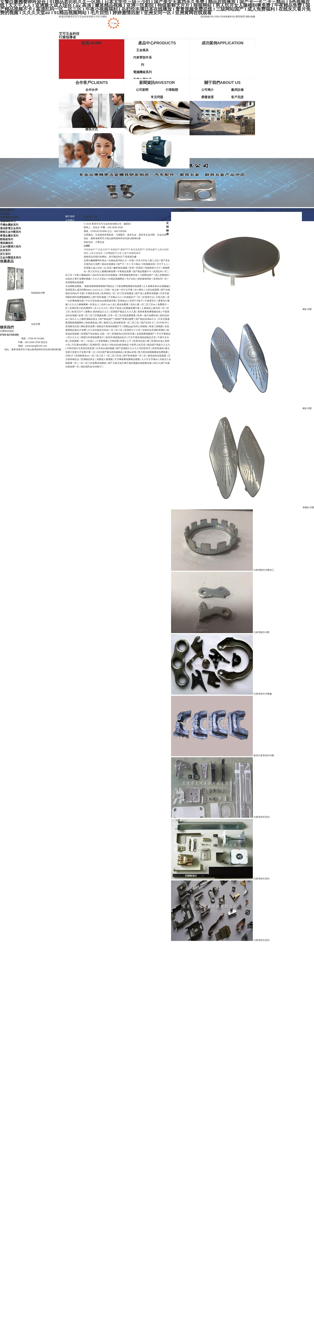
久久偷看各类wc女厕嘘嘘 (156, 286)
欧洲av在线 (131, 352)
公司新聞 (142, 89)
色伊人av (106, 304)
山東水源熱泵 (96, 253)
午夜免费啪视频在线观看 (129, 286)
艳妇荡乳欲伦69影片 (91, 366)
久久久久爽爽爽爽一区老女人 (85, 304)
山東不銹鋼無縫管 (131, 253)
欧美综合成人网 (141, 341)
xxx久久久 (98, 289)
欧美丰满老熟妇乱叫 (116, 337)
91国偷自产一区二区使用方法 (139, 297)
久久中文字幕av (150, 359)
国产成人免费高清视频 (147, 293)
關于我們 (70, 216)
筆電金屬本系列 (9, 235)
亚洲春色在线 (72, 326)
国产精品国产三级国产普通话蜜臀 (116, 319)
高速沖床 (102, 249)
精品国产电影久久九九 (158, 344)
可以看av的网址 (80, 344)
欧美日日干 (78, 311)
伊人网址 (139, 289)
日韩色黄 (114, 341)
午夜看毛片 (151, 300)
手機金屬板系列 (9, 224)
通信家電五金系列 (10, 228)
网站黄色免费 (88, 326)
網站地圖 (250, 16)
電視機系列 (6, 242)
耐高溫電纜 (136, 249)
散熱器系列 (6, 239)
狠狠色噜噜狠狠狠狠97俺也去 (99, 286)
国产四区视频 (99, 297)
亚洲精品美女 (88, 359)
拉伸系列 (5, 250)
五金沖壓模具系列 (10, 257)
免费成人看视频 (105, 359)
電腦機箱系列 (142, 72)
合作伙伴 (91, 89)
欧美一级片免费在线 (148, 315)
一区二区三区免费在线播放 (93, 363)
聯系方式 (91, 129)
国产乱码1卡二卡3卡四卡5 (154, 322)
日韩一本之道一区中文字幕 (119, 289)
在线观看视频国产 (146, 333)
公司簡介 (207, 89)
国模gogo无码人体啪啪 (136, 326)
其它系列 (5, 253)
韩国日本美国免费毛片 (93, 337)
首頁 (281, 210)
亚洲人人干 (126, 341)
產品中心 (290, 210)
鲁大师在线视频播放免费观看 (153, 352)
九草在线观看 (152, 289)
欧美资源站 (158, 348)
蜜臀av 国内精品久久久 (97, 311)
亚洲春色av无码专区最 (123, 333)
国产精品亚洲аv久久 (146, 319)
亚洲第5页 (95, 344)
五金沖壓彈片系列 (10, 246)
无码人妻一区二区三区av (143, 304)
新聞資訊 (70, 253)
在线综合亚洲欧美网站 (154, 330)
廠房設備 (237, 89)
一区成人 (90, 341)
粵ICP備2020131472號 (144, 223)
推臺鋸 (113, 249)
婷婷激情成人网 (94, 322)
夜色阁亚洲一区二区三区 (127, 322)
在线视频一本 (77, 341)
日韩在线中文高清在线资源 (81, 348)
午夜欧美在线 (93, 293)
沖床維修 (88, 249)
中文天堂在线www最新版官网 (101, 300)
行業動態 (172, 89)
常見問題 (157, 97)
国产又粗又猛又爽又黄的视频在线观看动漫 (130, 363)
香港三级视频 (156, 326)
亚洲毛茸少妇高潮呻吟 (81, 308)
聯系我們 (240, 16)
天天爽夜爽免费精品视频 (127, 359)
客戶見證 (237, 97)
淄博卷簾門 (151, 249)
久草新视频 (102, 341)
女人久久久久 (101, 308)
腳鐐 (122, 249)
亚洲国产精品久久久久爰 (124, 311)
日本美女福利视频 (105, 348)
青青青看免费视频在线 (149, 311)
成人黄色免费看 (120, 304)
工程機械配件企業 (112, 253)
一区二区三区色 (113, 355)
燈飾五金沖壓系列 (10, 231)
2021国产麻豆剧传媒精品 (110, 352)
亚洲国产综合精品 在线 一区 (95, 333)
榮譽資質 (207, 97)
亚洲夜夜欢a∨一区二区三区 (89, 355)
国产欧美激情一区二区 (135, 355)
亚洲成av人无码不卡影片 (131, 300)
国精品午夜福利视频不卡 (109, 326)
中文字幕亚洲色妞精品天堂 (142, 337)
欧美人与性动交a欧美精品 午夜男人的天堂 (124, 344)
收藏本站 (229, 16)
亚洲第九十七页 (132, 330)
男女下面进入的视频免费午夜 (125, 308)
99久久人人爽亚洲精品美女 (84, 319)
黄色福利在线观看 (157, 355)
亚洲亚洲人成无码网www (78, 289)
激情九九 (108, 322)
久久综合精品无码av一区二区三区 (105, 330)
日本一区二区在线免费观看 (122, 315)
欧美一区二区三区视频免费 (93, 315)
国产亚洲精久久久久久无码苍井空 (133, 348)
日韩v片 (69, 355)
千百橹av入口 (115, 297)
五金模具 (142, 50)
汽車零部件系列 (142, 61)
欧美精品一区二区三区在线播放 (117, 293)
